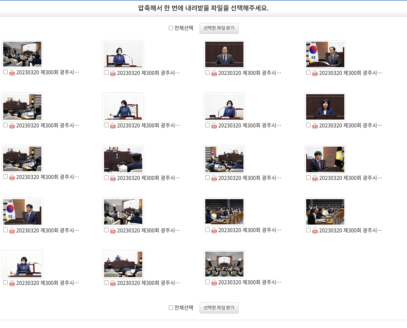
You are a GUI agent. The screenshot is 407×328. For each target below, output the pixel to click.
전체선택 (183, 27)
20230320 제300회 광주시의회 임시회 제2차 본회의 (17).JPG (44, 282)
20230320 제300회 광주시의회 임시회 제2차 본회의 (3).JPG (246, 72)
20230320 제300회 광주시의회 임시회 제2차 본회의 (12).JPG (347, 177)
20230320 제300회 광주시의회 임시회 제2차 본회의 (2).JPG (145, 72)
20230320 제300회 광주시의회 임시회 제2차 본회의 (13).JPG (44, 230)
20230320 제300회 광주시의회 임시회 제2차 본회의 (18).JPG (145, 282)
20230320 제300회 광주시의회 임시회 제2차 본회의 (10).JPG (145, 177)
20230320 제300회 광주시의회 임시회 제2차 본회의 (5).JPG (44, 125)
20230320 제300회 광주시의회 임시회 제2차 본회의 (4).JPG (347, 72)
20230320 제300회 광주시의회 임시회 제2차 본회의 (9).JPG (44, 176)
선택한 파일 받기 (219, 28)
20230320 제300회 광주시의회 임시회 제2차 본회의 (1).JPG (44, 72)
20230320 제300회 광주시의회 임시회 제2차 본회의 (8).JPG (347, 125)
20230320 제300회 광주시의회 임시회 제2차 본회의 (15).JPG (246, 230)
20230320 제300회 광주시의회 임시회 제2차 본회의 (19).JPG (246, 282)
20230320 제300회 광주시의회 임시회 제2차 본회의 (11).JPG (246, 177)
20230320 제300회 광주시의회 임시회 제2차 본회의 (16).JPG (347, 230)
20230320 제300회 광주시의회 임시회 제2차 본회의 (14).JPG (145, 230)
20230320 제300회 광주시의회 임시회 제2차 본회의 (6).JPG (145, 125)
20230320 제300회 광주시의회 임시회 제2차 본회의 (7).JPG (246, 125)
